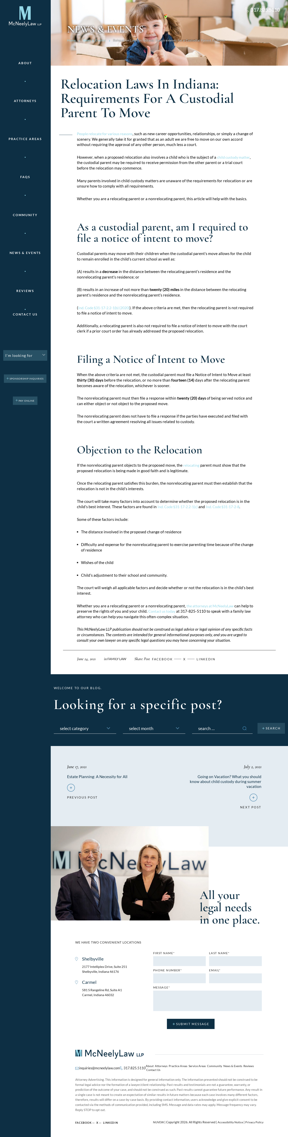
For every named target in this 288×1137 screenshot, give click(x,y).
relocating (192, 465)
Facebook (83, 1121)
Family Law (117, 659)
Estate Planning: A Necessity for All (98, 776)
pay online (27, 400)
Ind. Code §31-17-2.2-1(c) (180, 506)
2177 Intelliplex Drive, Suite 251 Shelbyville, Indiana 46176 (106, 970)
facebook (165, 659)
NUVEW (156, 1120)
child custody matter (234, 157)
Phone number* (167, 971)
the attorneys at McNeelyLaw (212, 605)
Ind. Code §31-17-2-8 (229, 506)
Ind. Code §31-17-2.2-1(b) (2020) (106, 307)
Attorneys (25, 100)
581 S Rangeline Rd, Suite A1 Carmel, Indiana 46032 (103, 995)
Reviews (25, 290)
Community (25, 215)
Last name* (219, 954)
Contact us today (167, 611)
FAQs (25, 177)
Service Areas (196, 1068)
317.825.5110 (265, 9)
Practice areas (25, 138)
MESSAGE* (161, 988)
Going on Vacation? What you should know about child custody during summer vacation (229, 781)
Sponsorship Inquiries (27, 378)
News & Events (25, 252)
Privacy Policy (253, 1120)
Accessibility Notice (228, 1120)
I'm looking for (19, 355)
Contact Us (25, 314)
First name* (164, 954)
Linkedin (211, 659)
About (25, 63)
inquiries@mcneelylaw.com (99, 1068)
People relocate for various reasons (107, 133)
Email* (214, 971)
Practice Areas (178, 1068)
